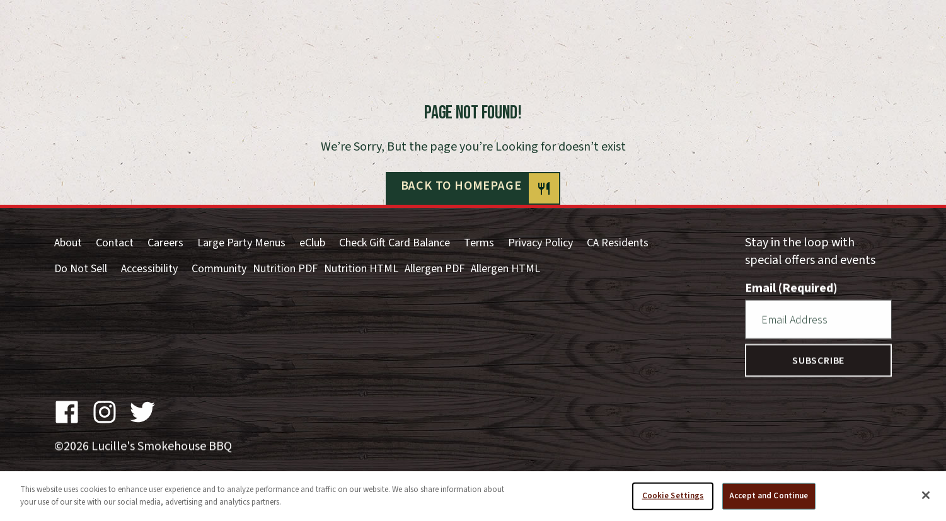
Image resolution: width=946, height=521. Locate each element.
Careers (165, 243)
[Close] (926, 499)
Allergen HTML (505, 269)
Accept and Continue (768, 499)
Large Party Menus (241, 243)
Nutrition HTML (361, 269)
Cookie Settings (673, 499)
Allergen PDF (434, 269)
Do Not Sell (80, 269)
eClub (312, 243)
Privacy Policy (540, 243)
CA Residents (618, 243)
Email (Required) (791, 288)
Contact (115, 243)
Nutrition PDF (285, 269)
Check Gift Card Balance (394, 243)
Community (219, 269)
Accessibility (149, 269)
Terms (479, 243)
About (68, 243)
